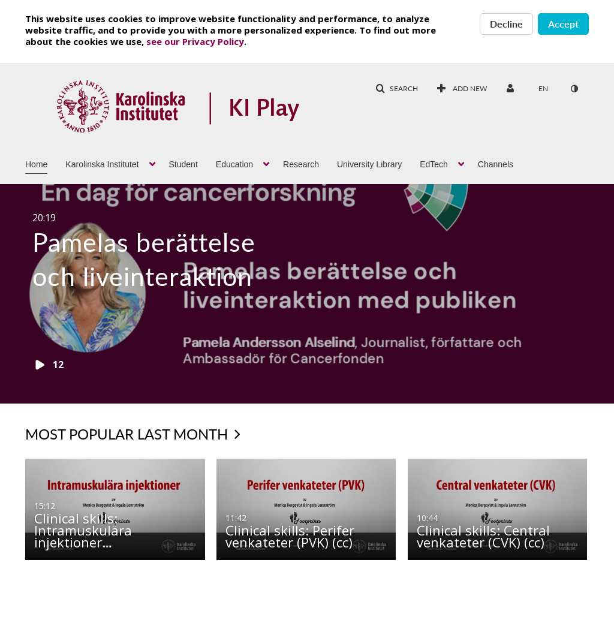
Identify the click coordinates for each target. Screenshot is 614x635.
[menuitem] (462, 89)
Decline (506, 23)
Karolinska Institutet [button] (102, 164)
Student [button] (183, 164)
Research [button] (301, 164)
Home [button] (36, 164)
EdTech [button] (434, 164)
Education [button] (234, 164)
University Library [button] (369, 164)
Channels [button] (495, 164)
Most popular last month (132, 434)
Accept (563, 23)
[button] (397, 89)
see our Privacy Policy (195, 41)
